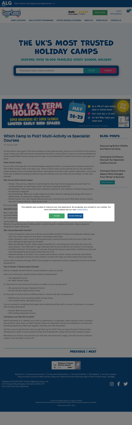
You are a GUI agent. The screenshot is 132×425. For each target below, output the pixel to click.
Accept (57, 216)
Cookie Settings (75, 216)
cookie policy (82, 210)
